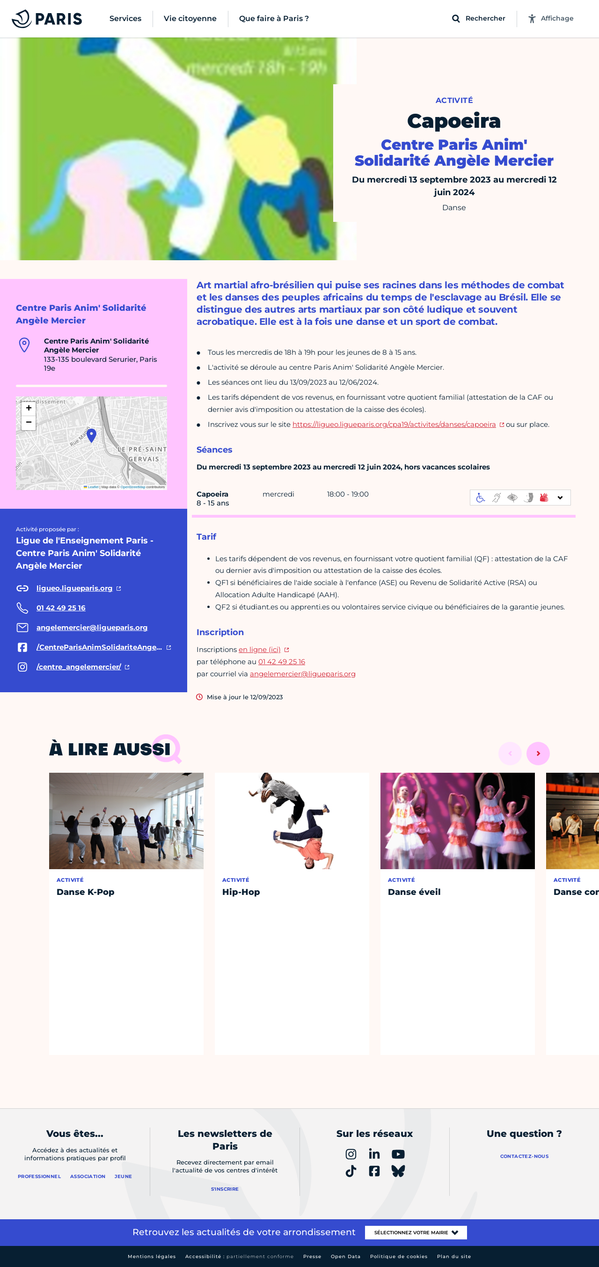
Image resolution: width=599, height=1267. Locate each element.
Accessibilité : (239, 1256)
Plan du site (454, 1256)
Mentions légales (152, 1256)
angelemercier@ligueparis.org (303, 673)
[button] (91, 435)
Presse (312, 1256)
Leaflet (91, 487)
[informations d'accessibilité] (520, 497)
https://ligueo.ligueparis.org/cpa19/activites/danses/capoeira (394, 424)
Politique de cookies (399, 1256)
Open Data (346, 1256)
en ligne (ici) (260, 649)
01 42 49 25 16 (281, 661)
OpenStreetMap (133, 487)
